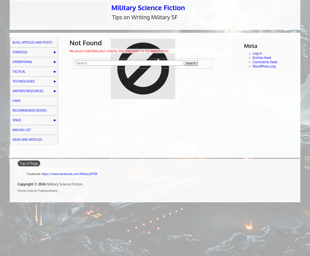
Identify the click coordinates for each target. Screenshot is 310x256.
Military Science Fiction (148, 7)
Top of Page (29, 163)
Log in (257, 53)
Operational (22, 62)
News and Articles (27, 139)
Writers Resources (27, 91)
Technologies (23, 81)
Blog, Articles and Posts (32, 42)
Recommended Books (29, 110)
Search (191, 63)
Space (16, 120)
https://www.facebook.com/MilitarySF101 (69, 174)
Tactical (19, 71)
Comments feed (265, 62)
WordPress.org (264, 66)
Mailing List (21, 130)
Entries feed (262, 57)
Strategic (20, 52)
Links (16, 101)
